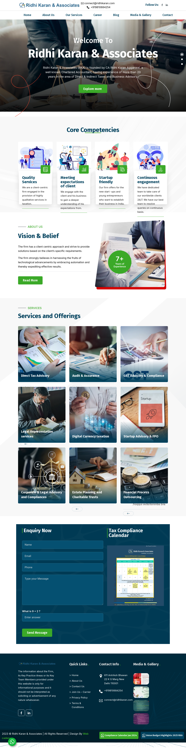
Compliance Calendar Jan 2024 (119, 735)
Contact (167, 15)
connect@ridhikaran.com (99, 3)
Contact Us (78, 686)
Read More (30, 280)
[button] (182, 56)
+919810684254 (100, 7)
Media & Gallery (140, 15)
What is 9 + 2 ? (31, 611)
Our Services (74, 15)
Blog (116, 15)
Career (97, 15)
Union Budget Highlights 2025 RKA (162, 735)
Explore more (92, 89)
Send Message (37, 633)
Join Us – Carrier (81, 691)
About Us (48, 15)
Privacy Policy (80, 697)
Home (27, 15)
